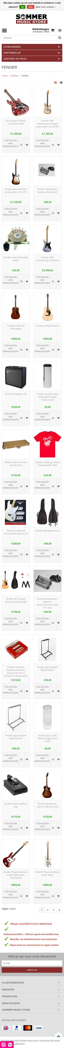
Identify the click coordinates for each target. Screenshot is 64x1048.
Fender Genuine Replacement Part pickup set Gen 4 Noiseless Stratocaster (16, 671)
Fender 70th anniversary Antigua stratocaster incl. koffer (47, 123)
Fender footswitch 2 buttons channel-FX (47, 191)
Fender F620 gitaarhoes (47, 530)
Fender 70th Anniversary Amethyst (47, 259)
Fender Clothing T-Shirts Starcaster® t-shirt (47, 464)
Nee (30, 7)
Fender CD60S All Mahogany (16, 327)
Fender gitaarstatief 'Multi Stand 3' (47, 669)
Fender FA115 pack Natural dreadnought (16, 600)
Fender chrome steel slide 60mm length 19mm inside (47, 397)
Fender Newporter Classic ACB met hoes (48, 805)
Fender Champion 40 (15, 394)
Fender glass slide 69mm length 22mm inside (47, 738)
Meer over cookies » (45, 7)
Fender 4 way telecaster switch (15, 259)
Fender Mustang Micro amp (15, 805)
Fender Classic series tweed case (16, 464)
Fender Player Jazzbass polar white (47, 873)
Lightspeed (19, 1043)
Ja (22, 7)
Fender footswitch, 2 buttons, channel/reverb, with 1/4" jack (47, 603)
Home (5, 75)
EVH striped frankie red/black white (16, 122)
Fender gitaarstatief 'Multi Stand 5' (16, 737)
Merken (14, 75)
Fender (25, 75)
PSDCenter (55, 1040)
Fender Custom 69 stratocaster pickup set (16, 532)
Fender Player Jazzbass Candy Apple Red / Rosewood (16, 875)
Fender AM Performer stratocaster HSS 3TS (16, 191)
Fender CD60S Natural (47, 325)
